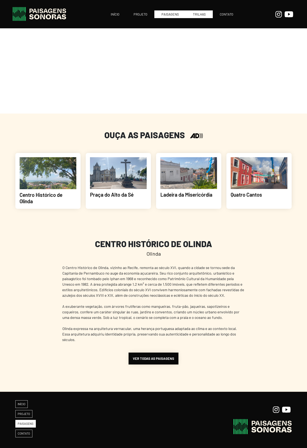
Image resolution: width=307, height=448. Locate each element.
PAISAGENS (170, 14)
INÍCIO (115, 14)
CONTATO (226, 14)
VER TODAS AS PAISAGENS (153, 358)
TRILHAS (199, 14)
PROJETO (140, 14)
